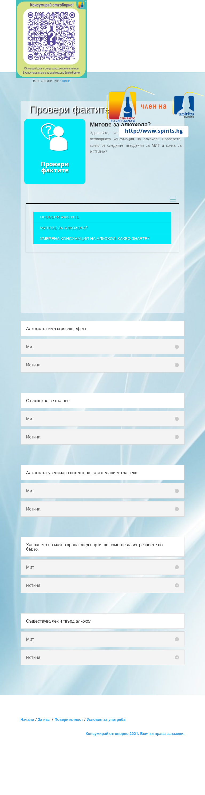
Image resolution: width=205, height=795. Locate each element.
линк (66, 80)
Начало (27, 719)
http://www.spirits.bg (154, 130)
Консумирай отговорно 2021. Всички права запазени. (135, 733)
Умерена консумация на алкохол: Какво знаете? (94, 238)
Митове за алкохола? (63, 227)
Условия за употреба (106, 719)
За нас (45, 719)
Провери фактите (59, 216)
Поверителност (68, 719)
